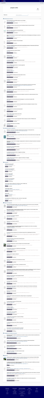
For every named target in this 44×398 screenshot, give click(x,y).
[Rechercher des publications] (28, 15)
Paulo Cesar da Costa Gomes (13, 184)
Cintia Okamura (13, 36)
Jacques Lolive (8, 21)
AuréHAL (7, 393)
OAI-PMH (7, 392)
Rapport (21, 355)
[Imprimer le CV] (42, 3)
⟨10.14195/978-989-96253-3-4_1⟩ (21, 250)
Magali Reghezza (25, 363)
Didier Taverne (12, 302)
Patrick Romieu (17, 130)
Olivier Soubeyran (11, 169)
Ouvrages (21, 162)
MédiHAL (29, 393)
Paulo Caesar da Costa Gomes (15, 328)
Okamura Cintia (13, 21)
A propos (15, 389)
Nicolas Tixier (25, 130)
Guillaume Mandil (9, 336)
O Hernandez (19, 373)
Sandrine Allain (13, 336)
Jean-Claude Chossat (28, 85)
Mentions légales (15, 391)
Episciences (36, 390)
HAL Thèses (29, 392)
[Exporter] (41, 3)
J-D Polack (23, 373)
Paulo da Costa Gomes (12, 189)
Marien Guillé (12, 136)
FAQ (7, 390)
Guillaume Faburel (9, 373)
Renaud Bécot (17, 336)
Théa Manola (16, 373)
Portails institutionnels (29, 389)
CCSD (36, 389)
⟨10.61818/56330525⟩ (15, 212)
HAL (29, 390)
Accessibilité (14, 392)
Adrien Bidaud (25, 336)
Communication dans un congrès (21, 128)
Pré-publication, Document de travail (21, 333)
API (7, 391)
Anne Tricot (12, 90)
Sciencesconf (36, 391)
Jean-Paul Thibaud (21, 130)
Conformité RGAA (15, 393)
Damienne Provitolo (19, 363)
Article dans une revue (21, 18)
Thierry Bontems (21, 368)
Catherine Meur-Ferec (26, 368)
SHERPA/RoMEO (22, 395)
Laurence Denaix (15, 85)
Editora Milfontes (37, 217)
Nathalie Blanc (8, 56)
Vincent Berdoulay (7, 184)
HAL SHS (29, 391)
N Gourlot (13, 373)
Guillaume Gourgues (16, 368)
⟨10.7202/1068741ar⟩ (23, 31)
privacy (14, 390)
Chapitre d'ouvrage (21, 202)
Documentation (7, 389)
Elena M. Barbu (21, 336)
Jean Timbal (24, 85)
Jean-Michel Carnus (19, 85)
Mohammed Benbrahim (10, 85)
